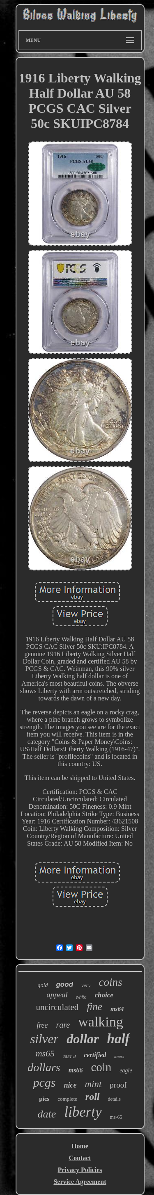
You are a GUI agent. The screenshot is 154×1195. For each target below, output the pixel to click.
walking (100, 1021)
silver (44, 1039)
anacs (119, 1056)
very (85, 985)
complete (67, 1099)
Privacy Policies (80, 1169)
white (81, 996)
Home (79, 1146)
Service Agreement (79, 1181)
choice (104, 995)
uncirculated (57, 1007)
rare (63, 1024)
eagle (126, 1070)
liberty (82, 1112)
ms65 (45, 1053)
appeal (57, 994)
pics (44, 1098)
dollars (44, 1067)
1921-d (69, 1056)
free (42, 1025)
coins (110, 982)
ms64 (117, 1009)
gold (43, 985)
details (114, 1099)
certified (95, 1054)
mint (93, 1084)
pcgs (44, 1082)
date (46, 1114)
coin (101, 1067)
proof (118, 1085)
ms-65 (116, 1117)
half (118, 1038)
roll (92, 1096)
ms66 (76, 1070)
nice (70, 1085)
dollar (83, 1038)
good (64, 984)
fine (94, 1006)
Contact (80, 1157)
